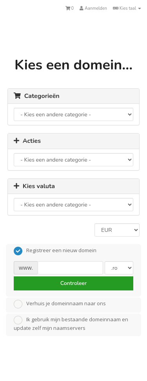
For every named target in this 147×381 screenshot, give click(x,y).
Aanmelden (93, 8)
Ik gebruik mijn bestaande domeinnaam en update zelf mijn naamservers (71, 323)
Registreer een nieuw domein (55, 251)
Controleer (73, 283)
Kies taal (127, 8)
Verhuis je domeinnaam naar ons (60, 304)
